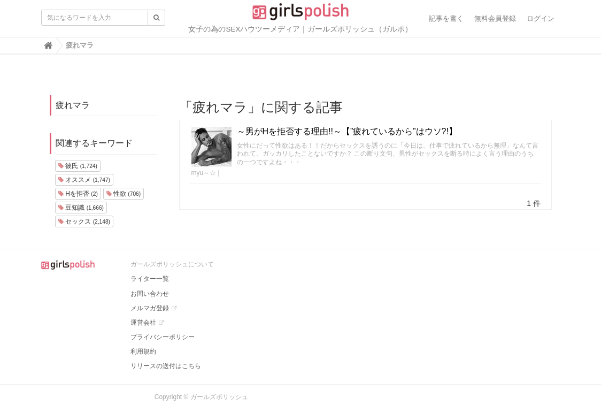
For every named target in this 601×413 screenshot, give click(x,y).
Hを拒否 (78, 193)
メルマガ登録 (149, 308)
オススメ (84, 179)
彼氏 (77, 166)
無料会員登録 (495, 18)
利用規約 (143, 351)
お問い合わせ (149, 293)
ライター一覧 (149, 278)
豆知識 (81, 207)
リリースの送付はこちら (165, 366)
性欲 (123, 193)
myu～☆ (204, 173)
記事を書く (446, 18)
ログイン (540, 18)
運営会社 (143, 322)
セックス (84, 221)
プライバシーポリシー (162, 337)
